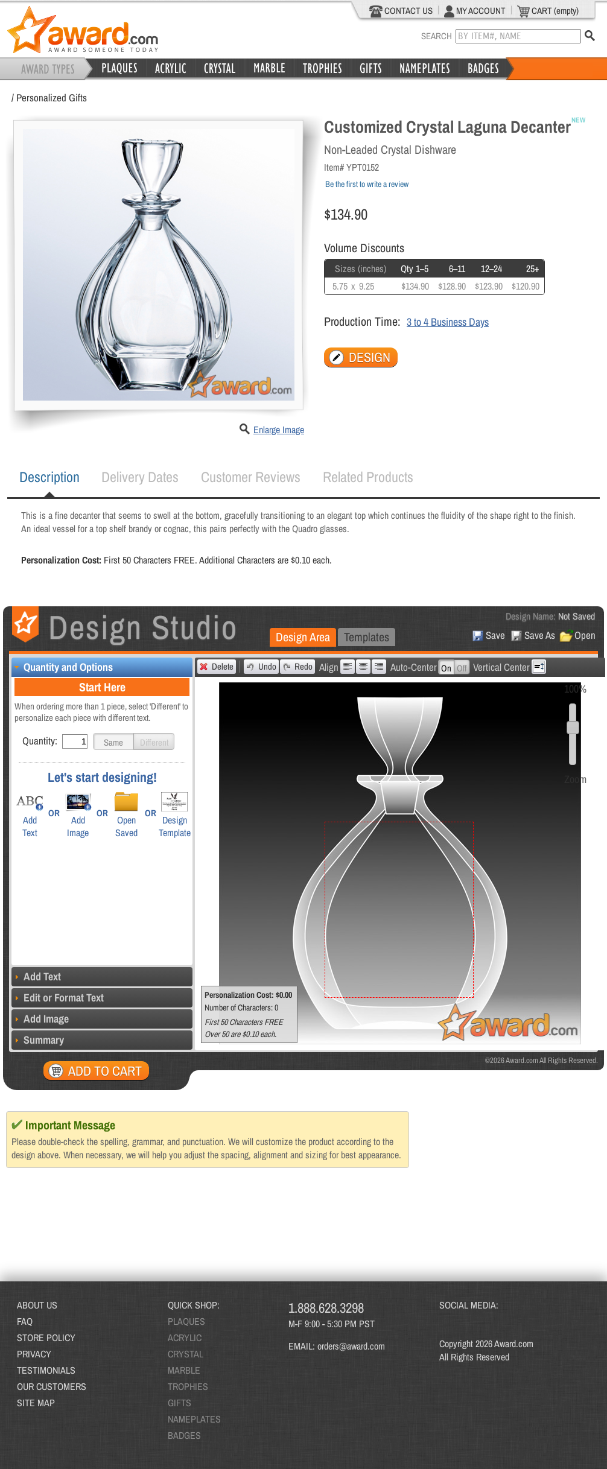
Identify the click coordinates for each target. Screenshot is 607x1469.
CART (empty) (548, 10)
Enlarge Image (278, 429)
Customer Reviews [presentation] (250, 476)
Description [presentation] (49, 476)
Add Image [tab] (40, 1018)
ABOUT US (37, 1305)
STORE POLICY (46, 1337)
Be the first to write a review (366, 184)
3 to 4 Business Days (448, 321)
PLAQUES (186, 1321)
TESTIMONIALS (46, 1370)
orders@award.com (351, 1346)
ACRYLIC (185, 1337)
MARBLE (184, 1370)
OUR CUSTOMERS (51, 1386)
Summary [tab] (37, 1039)
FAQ (25, 1321)
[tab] (49, 477)
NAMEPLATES (194, 1419)
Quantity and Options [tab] (62, 666)
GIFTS (179, 1402)
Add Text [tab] (36, 976)
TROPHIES (188, 1386)
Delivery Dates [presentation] (140, 476)
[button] (113, 741)
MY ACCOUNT (475, 10)
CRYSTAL (185, 1353)
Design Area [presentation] (303, 637)
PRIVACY (34, 1353)
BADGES (184, 1435)
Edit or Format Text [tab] (57, 997)
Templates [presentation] (366, 637)
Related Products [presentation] (368, 476)
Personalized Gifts (51, 97)
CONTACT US (401, 10)
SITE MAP (36, 1402)
